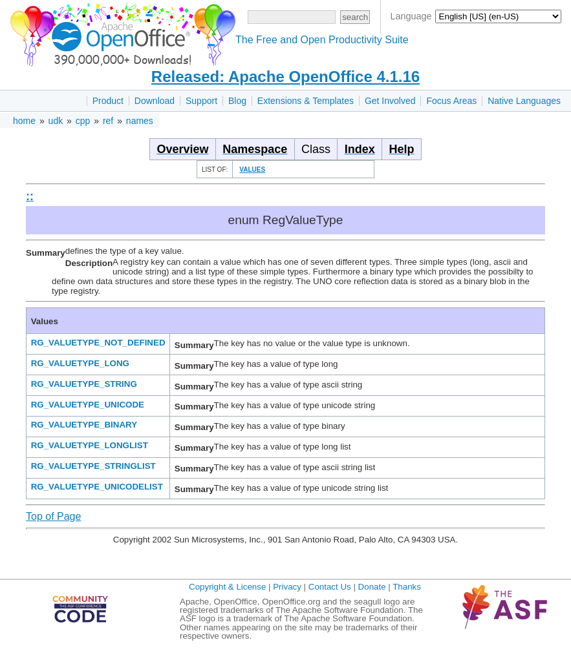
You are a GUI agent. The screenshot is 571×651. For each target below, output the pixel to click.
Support (201, 101)
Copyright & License (227, 587)
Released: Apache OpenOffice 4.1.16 (285, 76)
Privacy (287, 587)
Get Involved (390, 101)
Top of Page (53, 516)
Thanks (407, 587)
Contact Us (329, 587)
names (139, 121)
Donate (372, 587)
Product (108, 101)
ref (108, 121)
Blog (237, 101)
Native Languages (524, 101)
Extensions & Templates (305, 101)
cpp (83, 121)
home (24, 121)
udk (55, 121)
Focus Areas (451, 101)
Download (155, 101)
